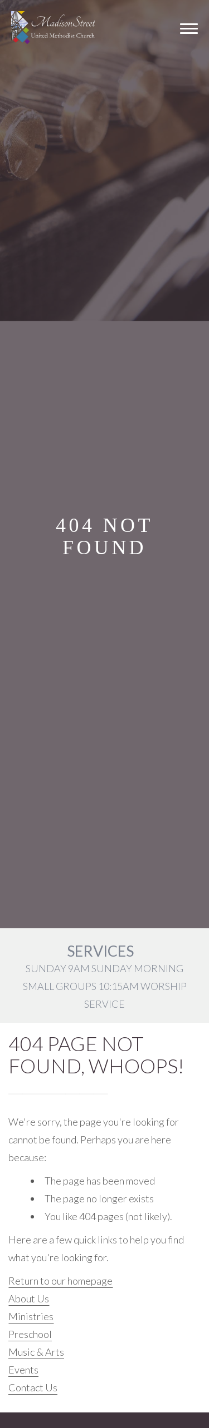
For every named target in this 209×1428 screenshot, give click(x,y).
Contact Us (32, 1387)
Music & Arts (36, 1352)
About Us (28, 1298)
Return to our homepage (60, 1281)
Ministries (31, 1316)
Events (23, 1370)
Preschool (30, 1334)
